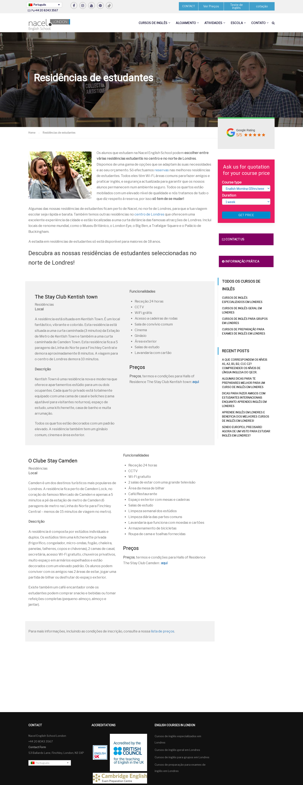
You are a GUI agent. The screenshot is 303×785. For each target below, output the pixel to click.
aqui (195, 382)
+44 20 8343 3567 (46, 10)
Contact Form (37, 747)
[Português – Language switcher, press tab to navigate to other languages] (44, 4)
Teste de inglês (236, 6)
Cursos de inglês (153, 23)
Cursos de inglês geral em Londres (177, 750)
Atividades (213, 23)
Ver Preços (211, 6)
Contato (258, 23)
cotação (262, 6)
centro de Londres (149, 214)
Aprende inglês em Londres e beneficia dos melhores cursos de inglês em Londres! (245, 416)
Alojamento (186, 23)
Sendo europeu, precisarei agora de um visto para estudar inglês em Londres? (246, 431)
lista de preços (162, 631)
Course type (232, 182)
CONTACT (188, 6)
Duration (229, 195)
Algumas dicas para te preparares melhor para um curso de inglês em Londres (243, 383)
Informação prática (240, 261)
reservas (161, 170)
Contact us (233, 239)
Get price (246, 215)
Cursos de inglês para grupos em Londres (182, 757)
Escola (237, 23)
